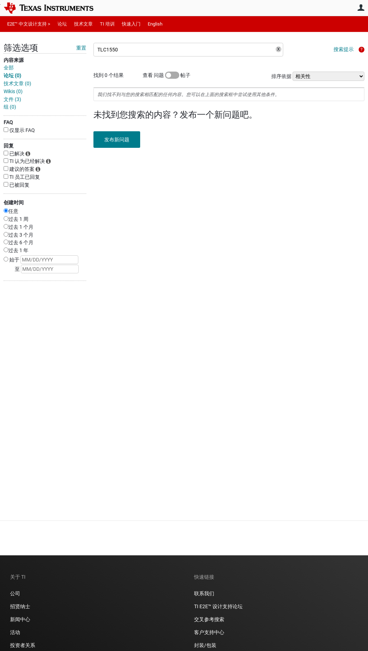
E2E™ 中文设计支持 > (28, 24)
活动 (15, 632)
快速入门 (131, 24)
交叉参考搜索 (209, 619)
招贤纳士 (20, 606)
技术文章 (83, 24)
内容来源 (14, 60)
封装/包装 (205, 645)
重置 (81, 48)
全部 (9, 67)
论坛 (62, 24)
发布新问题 (116, 139)
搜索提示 (344, 49)
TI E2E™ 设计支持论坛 (218, 606)
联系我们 (204, 593)
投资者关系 (22, 645)
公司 (15, 593)
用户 (360, 7)
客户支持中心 (209, 632)
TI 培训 (107, 24)
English (155, 24)
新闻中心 (20, 619)
